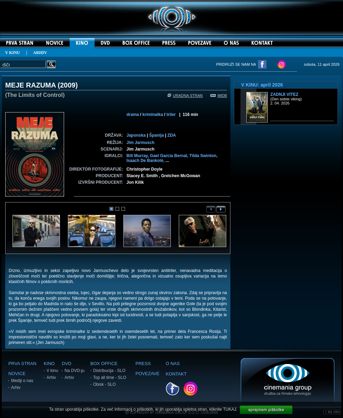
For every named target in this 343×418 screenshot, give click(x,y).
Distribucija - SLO (109, 370)
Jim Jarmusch (140, 142)
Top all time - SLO (109, 377)
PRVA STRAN (22, 363)
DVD (66, 363)
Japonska (136, 135)
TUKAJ (229, 409)
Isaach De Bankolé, (146, 160)
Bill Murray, (138, 155)
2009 (68, 85)
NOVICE (17, 373)
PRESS (143, 363)
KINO (49, 363)
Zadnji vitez (284, 94)
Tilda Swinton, (204, 155)
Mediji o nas (22, 380)
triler (171, 114)
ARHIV (40, 52)
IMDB (218, 95)
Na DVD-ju (74, 370)
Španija (156, 135)
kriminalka (152, 114)
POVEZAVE (147, 373)
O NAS (172, 363)
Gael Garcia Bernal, (170, 155)
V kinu (52, 370)
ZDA (171, 135)
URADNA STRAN (185, 95)
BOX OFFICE (104, 363)
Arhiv (15, 387)
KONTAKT (176, 373)
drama (132, 114)
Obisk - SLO (104, 384)
